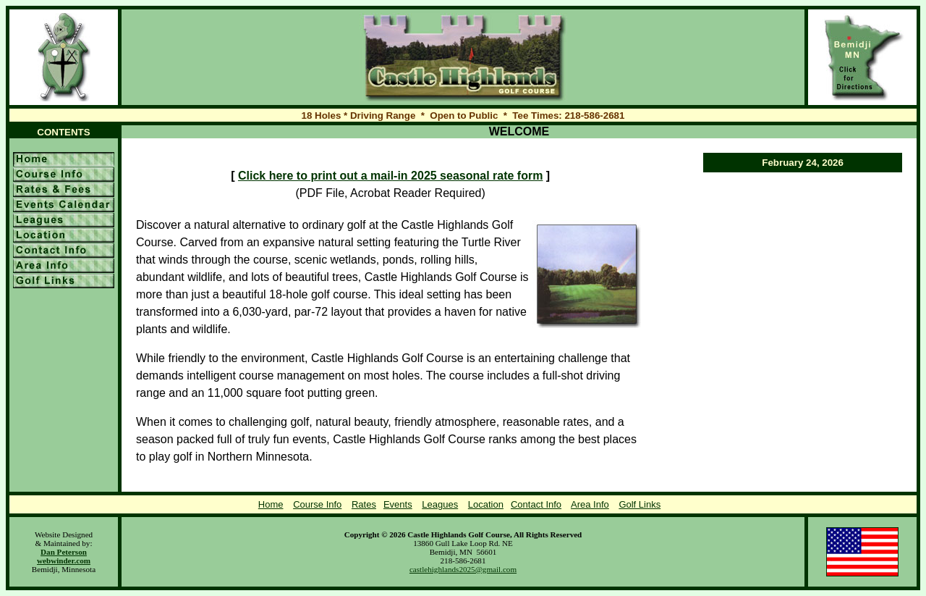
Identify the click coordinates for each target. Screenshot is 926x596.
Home (271, 504)
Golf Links (639, 504)
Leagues (440, 504)
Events (397, 504)
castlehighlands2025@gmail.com (463, 569)
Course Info (317, 504)
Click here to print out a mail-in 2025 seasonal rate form (390, 175)
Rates (364, 504)
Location (486, 504)
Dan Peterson (64, 551)
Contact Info (536, 504)
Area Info (590, 504)
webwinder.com (63, 560)
